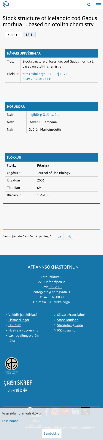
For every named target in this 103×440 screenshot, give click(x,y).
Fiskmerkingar (18, 320)
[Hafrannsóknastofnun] (7, 4)
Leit (29, 35)
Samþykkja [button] (51, 433)
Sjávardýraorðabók (71, 315)
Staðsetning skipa (70, 325)
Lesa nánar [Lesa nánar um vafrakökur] (10, 421)
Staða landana (67, 320)
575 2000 (55, 287)
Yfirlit (13, 35)
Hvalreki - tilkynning (23, 330)
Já (59, 236)
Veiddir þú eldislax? (22, 315)
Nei (70, 236)
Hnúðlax (14, 325)
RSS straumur (67, 330)
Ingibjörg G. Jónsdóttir (44, 115)
